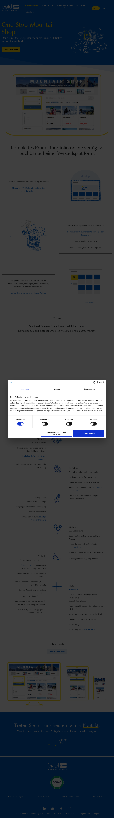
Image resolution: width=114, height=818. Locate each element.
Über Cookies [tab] (89, 389)
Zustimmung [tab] (24, 389)
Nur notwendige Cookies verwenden (56, 433)
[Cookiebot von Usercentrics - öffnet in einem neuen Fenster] (94, 382)
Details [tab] (57, 389)
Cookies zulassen (88, 433)
